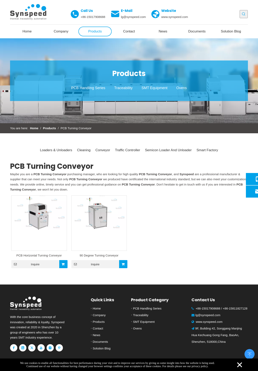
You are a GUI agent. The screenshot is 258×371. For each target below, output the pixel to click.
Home (97, 308)
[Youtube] (41, 347)
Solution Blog (101, 348)
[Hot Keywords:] (244, 14)
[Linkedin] (22, 347)
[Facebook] (13, 347)
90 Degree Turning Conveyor (99, 255)
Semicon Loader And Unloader (168, 150)
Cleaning (84, 150)
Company (99, 315)
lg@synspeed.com (133, 17)
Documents (100, 341)
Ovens (181, 88)
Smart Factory (207, 150)
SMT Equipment (154, 88)
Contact (98, 328)
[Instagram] (50, 347)
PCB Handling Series (88, 88)
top (249, 354)
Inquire (25, 264)
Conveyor (102, 150)
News (96, 335)
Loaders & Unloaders (56, 150)
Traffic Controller (127, 150)
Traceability (123, 88)
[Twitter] (31, 347)
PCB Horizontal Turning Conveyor (39, 255)
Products (99, 321)
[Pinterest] (59, 347)
